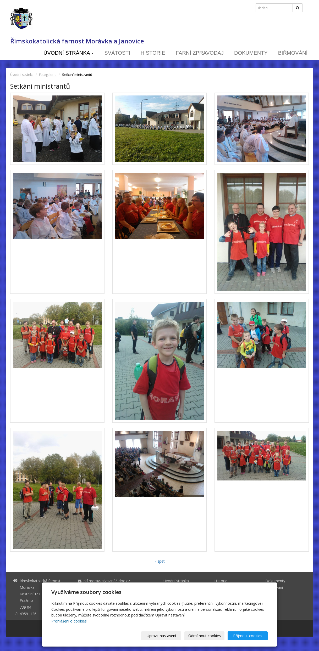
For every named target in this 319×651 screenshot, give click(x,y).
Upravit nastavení (161, 635)
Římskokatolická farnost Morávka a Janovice (77, 41)
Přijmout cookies (247, 635)
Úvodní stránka (68, 53)
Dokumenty (251, 53)
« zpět (160, 561)
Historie (153, 53)
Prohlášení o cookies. (69, 621)
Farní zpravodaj (200, 53)
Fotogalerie (48, 74)
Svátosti (117, 53)
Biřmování (292, 53)
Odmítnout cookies (204, 635)
